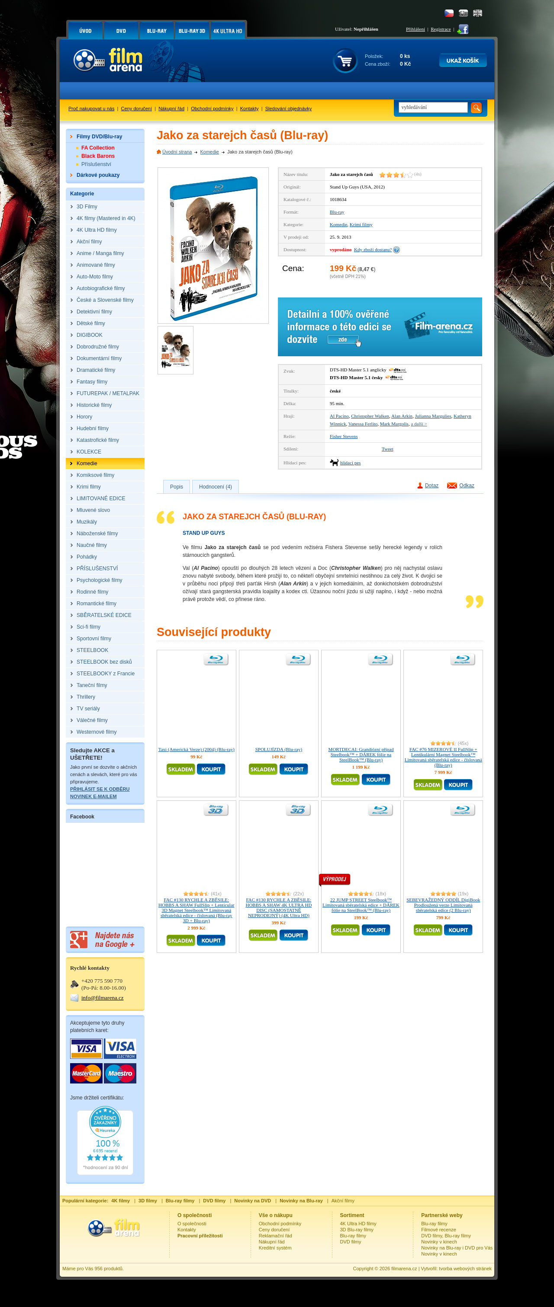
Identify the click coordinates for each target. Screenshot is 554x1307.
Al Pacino (339, 416)
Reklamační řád (275, 1235)
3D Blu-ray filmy (357, 1229)
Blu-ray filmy (353, 1235)
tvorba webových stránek (465, 1268)
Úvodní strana (177, 151)
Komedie (209, 151)
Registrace (441, 29)
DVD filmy (350, 1241)
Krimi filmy (361, 224)
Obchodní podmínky (212, 108)
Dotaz (431, 486)
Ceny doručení (136, 108)
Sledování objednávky (288, 108)
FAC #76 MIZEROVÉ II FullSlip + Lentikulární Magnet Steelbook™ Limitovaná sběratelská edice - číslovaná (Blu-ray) (443, 757)
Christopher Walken (370, 416)
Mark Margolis (394, 423)
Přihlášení (415, 29)
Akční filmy (343, 1200)
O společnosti (191, 1223)
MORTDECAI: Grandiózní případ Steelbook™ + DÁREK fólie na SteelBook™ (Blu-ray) (361, 754)
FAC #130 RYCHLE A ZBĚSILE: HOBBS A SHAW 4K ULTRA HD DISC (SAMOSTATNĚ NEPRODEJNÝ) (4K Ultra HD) (278, 907)
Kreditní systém (275, 1247)
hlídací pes (350, 462)
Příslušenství (96, 164)
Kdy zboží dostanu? (373, 249)
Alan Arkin (401, 416)
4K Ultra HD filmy (358, 1223)
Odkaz (466, 486)
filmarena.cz (404, 1268)
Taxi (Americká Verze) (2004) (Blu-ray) (196, 749)
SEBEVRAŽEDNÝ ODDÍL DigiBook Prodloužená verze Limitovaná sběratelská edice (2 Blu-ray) (443, 905)
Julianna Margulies (433, 416)
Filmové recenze (438, 1229)
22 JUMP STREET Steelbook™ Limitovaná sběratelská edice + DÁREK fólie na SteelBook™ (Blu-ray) (360, 905)
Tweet (387, 448)
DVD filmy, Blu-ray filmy (446, 1235)
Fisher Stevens (344, 436)
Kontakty (249, 108)
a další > (419, 423)
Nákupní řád (171, 108)
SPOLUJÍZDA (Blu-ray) (278, 749)
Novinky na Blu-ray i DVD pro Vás (457, 1247)
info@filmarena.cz (102, 997)
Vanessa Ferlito (363, 423)
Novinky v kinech (439, 1241)
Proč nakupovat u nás (91, 108)
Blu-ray (337, 211)
